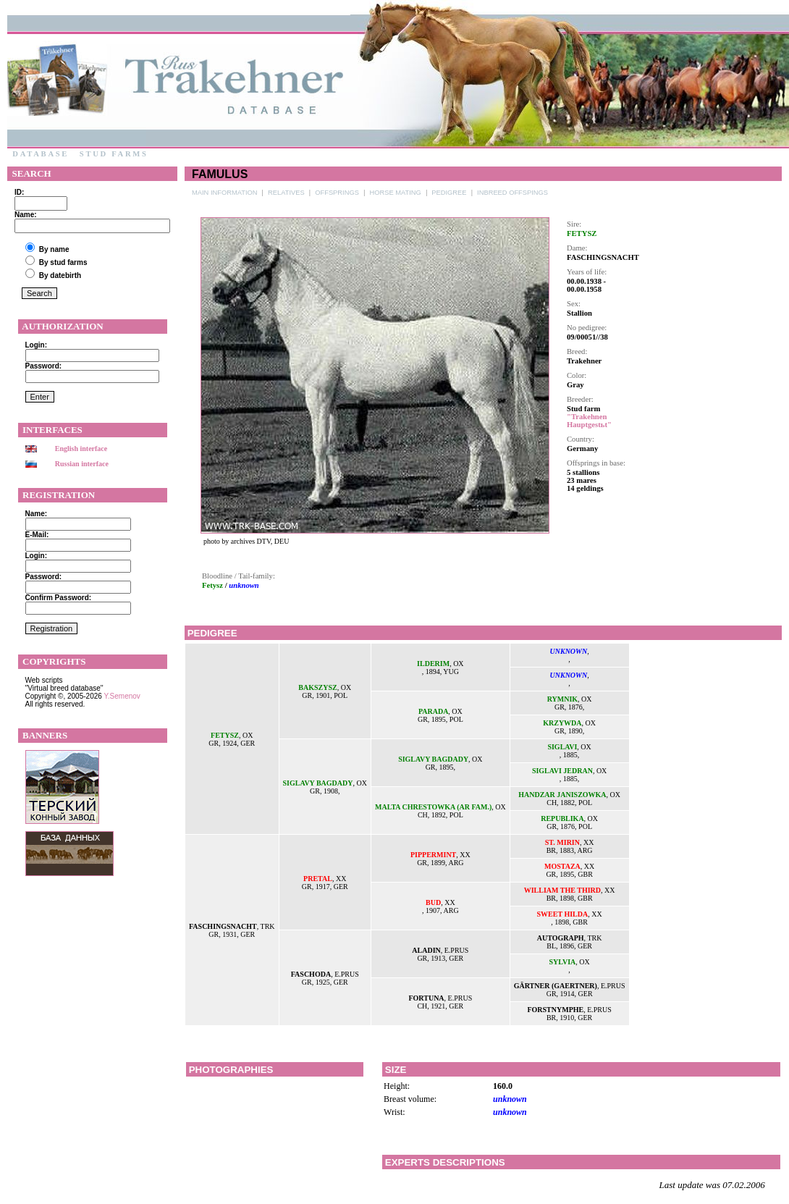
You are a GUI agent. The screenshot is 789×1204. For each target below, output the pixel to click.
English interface (81, 448)
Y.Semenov (122, 696)
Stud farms (113, 154)
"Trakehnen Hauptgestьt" (589, 421)
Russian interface (82, 464)
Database (40, 154)
